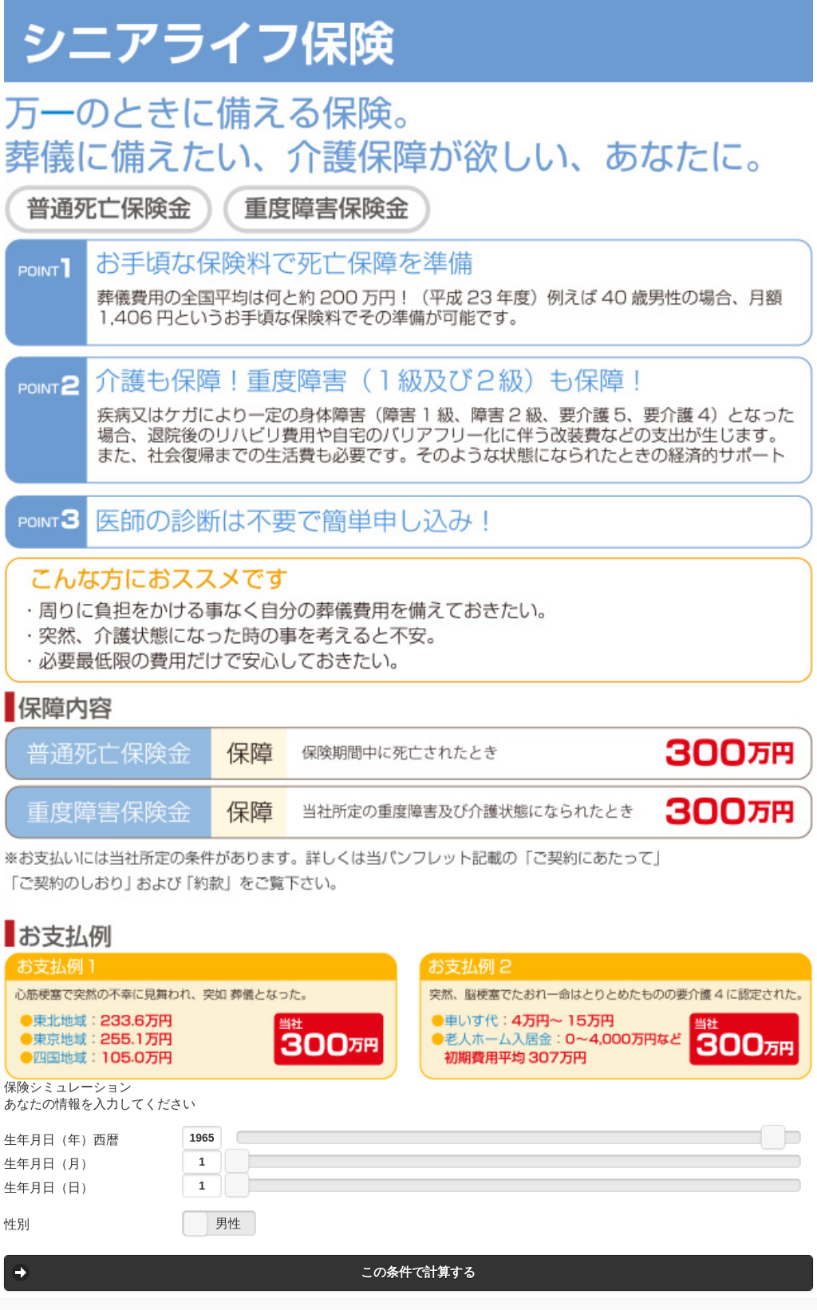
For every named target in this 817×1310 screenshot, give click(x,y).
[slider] (773, 1137)
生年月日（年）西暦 (61, 1139)
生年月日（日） (48, 1187)
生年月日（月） (48, 1163)
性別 (17, 1224)
